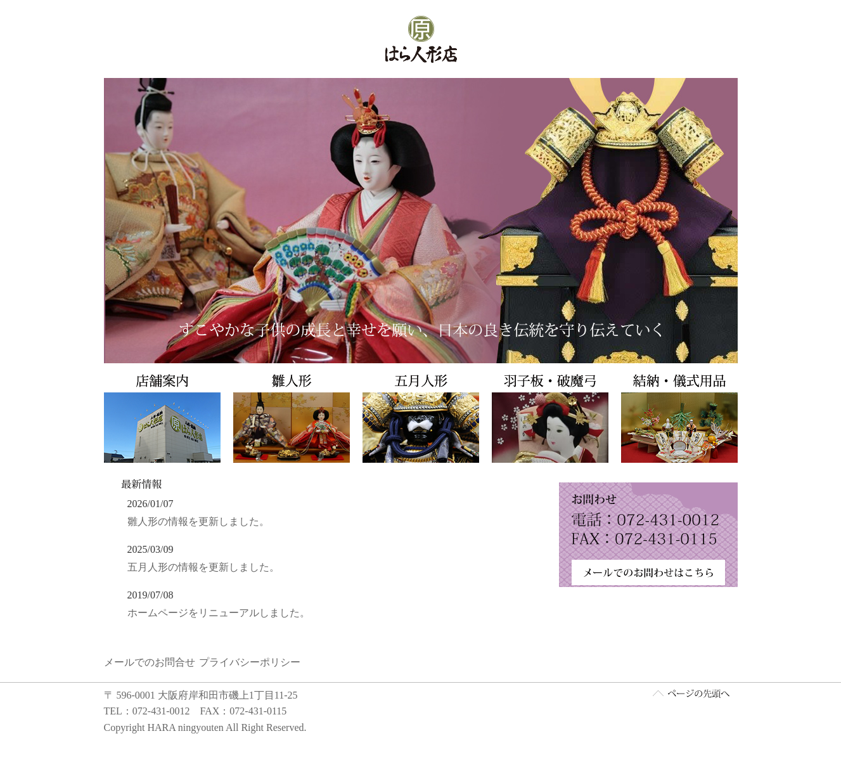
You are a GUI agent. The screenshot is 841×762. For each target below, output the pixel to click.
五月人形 (421, 418)
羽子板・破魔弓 (550, 418)
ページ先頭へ (691, 694)
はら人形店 (421, 39)
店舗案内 (164, 418)
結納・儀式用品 (676, 418)
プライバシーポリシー (249, 663)
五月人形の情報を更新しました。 (203, 567)
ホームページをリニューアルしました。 (218, 612)
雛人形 (290, 418)
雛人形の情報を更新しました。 (198, 521)
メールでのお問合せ (149, 663)
